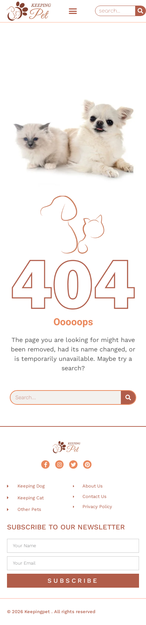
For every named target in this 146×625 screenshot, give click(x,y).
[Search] (140, 11)
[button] (73, 10)
